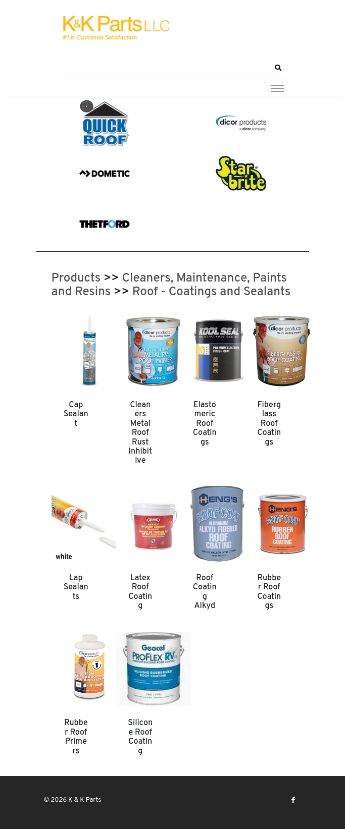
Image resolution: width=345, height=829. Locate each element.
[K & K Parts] (115, 28)
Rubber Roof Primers (76, 737)
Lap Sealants (76, 587)
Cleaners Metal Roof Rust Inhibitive (140, 433)
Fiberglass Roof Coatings (269, 424)
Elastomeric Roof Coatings (205, 424)
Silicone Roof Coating (140, 737)
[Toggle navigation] (277, 88)
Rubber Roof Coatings (269, 592)
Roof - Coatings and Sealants (211, 292)
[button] (278, 68)
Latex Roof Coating (140, 592)
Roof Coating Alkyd (205, 592)
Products (76, 278)
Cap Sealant (76, 414)
